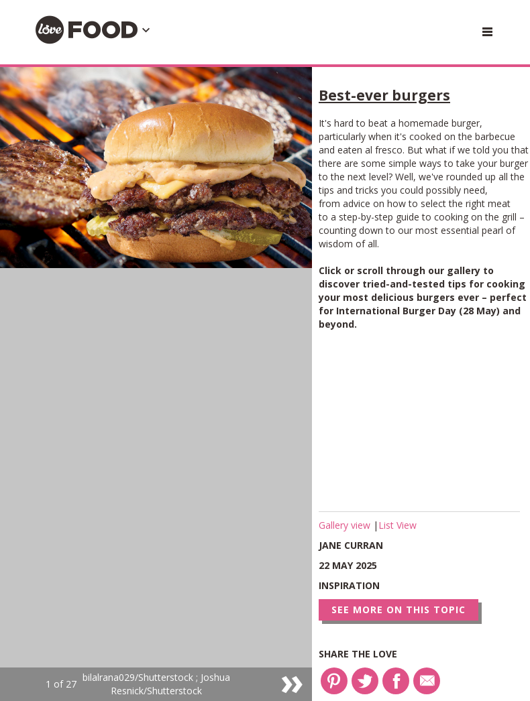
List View (397, 525)
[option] (156, 384)
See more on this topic (398, 609)
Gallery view (346, 525)
